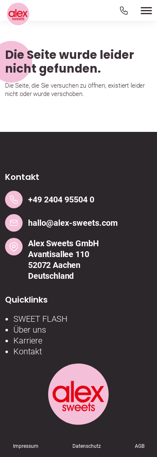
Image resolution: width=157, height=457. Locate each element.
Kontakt (27, 351)
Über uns (29, 330)
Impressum (26, 446)
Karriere (27, 341)
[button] (135, 10)
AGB (139, 446)
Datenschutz (86, 446)
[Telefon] (123, 10)
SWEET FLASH (40, 319)
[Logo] (18, 15)
